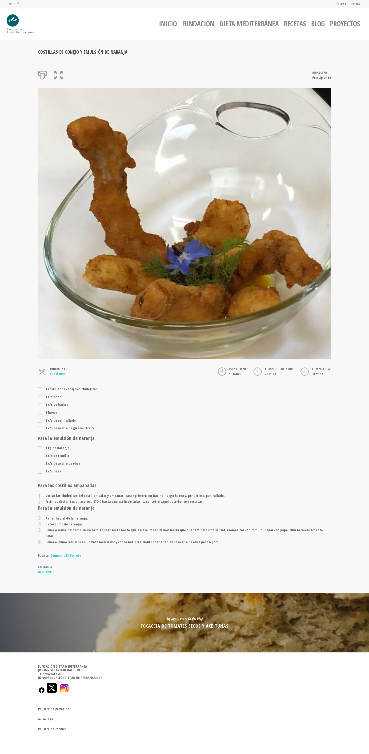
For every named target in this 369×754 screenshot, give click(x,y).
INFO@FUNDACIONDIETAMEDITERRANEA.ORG (70, 677)
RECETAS (295, 23)
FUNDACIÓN (198, 23)
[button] (58, 74)
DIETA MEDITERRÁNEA (249, 23)
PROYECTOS (345, 23)
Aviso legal (46, 719)
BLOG (318, 23)
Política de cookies (52, 729)
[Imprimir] (42, 74)
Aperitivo (45, 571)
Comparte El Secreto (66, 555)
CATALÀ (355, 4)
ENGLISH (341, 4)
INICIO (168, 23)
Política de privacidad (55, 709)
